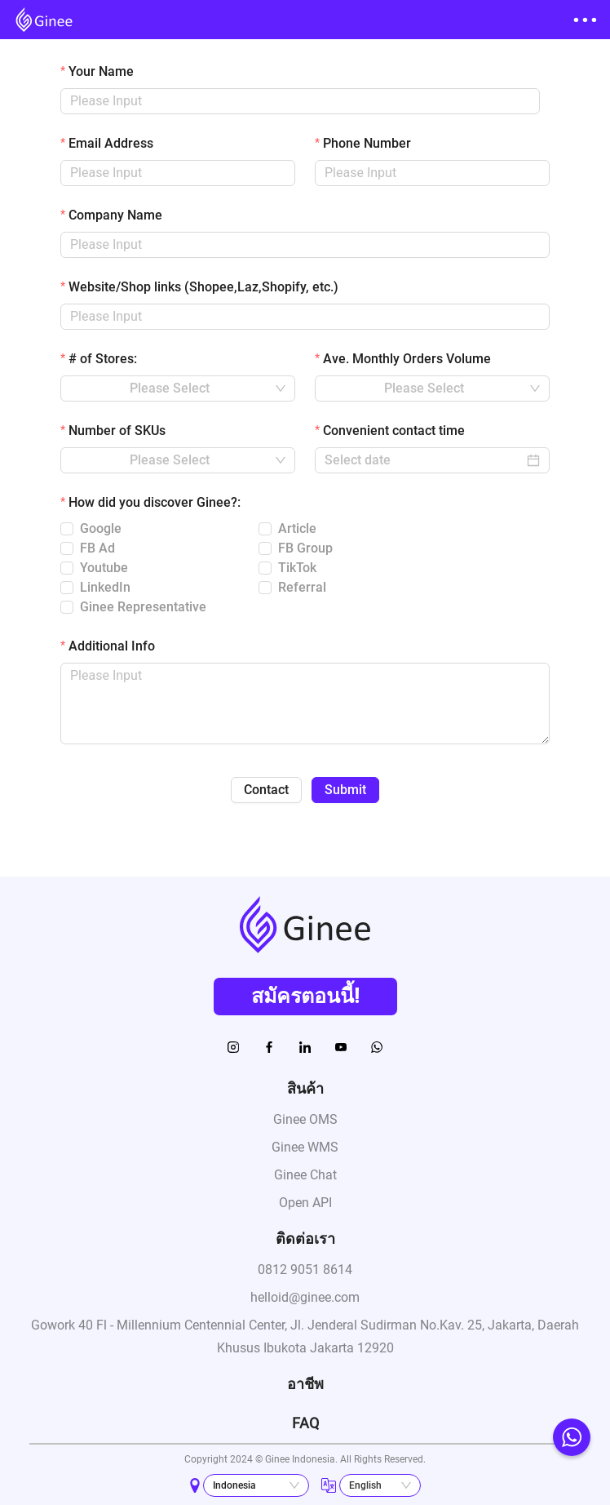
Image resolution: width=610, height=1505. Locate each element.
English (365, 1485)
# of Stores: (103, 358)
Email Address (111, 143)
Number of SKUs (117, 430)
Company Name (115, 215)
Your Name (101, 71)
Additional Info (112, 646)
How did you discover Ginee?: (155, 502)
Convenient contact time (394, 430)
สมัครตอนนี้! (305, 996)
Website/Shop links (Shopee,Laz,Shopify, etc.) (203, 287)
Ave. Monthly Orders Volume (407, 358)
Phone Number (367, 143)
